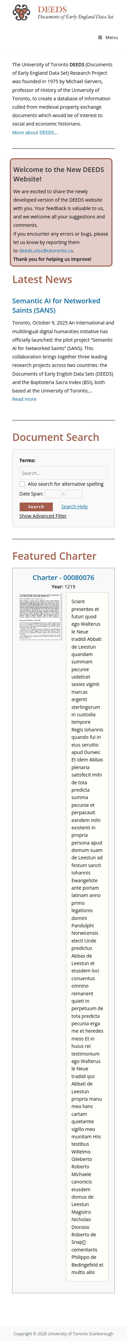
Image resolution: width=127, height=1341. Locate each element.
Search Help (74, 506)
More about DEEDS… (35, 132)
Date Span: (31, 493)
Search (36, 507)
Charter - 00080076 (63, 577)
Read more (24, 399)
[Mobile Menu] (108, 37)
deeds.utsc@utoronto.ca (46, 250)
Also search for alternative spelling (66, 484)
